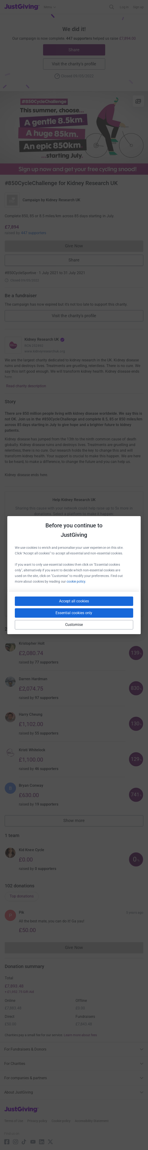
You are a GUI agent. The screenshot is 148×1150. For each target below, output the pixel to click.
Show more (79, 821)
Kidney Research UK (63, 200)
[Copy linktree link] (82, 603)
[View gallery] (138, 101)
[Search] (112, 7)
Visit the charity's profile (74, 63)
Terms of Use (13, 1121)
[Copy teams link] (64, 602)
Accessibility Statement (92, 1121)
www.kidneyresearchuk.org (44, 351)
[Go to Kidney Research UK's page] (13, 345)
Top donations (22, 896)
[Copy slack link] (47, 602)
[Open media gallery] (74, 133)
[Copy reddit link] (100, 602)
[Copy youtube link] (30, 602)
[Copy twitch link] (117, 602)
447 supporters (33, 233)
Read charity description (26, 386)
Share (74, 49)
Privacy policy (37, 1121)
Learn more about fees (80, 1035)
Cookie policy (61, 1121)
